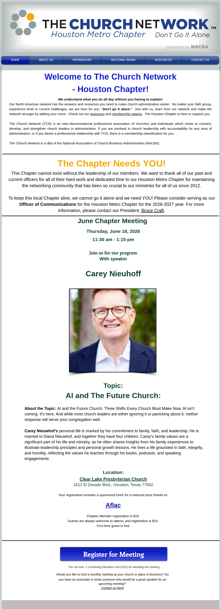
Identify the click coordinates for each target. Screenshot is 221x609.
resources (97, 114)
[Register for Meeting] (113, 554)
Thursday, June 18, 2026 (113, 231)
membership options (127, 114)
